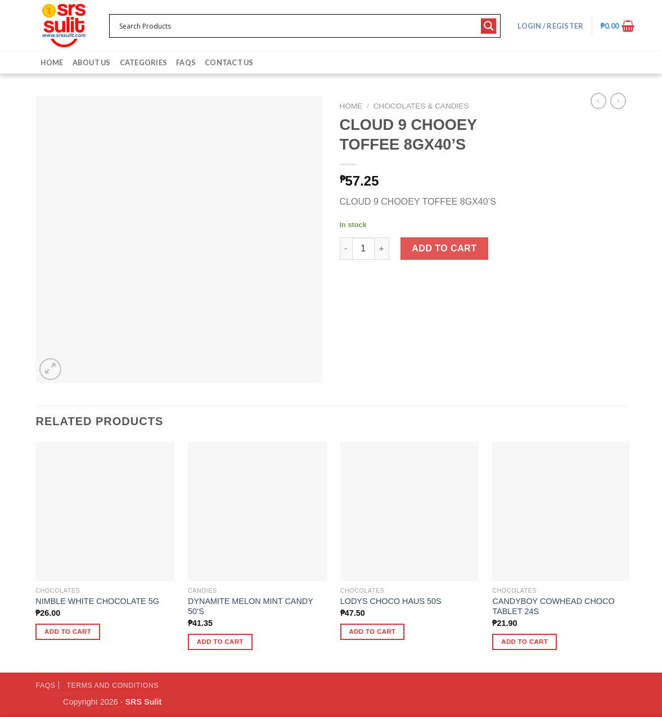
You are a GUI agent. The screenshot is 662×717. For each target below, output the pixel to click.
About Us (92, 62)
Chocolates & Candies (421, 106)
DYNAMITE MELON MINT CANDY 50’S (250, 606)
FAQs (186, 62)
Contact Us (229, 62)
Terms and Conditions (112, 685)
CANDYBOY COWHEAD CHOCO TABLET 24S (553, 606)
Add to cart (444, 248)
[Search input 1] (297, 25)
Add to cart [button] (67, 631)
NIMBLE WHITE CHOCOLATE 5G (97, 601)
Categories (144, 62)
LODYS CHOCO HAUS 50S (391, 601)
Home (52, 62)
